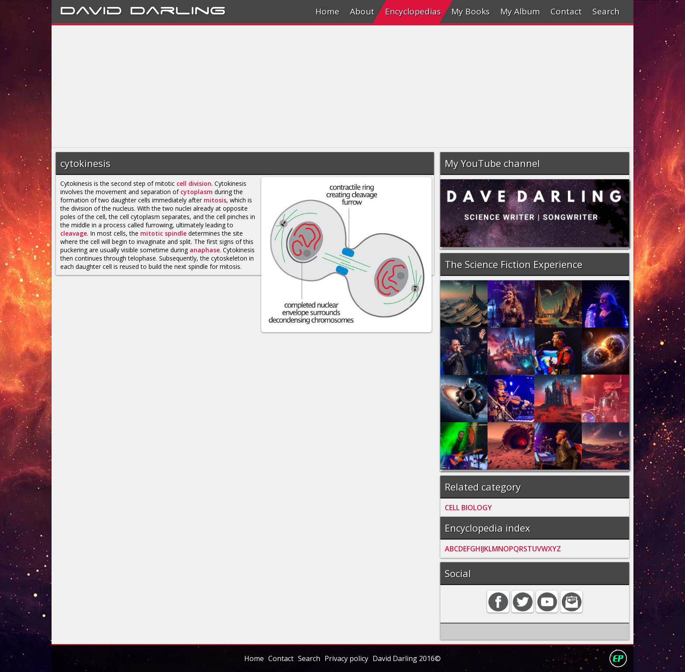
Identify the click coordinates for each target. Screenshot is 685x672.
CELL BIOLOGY (468, 507)
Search (605, 11)
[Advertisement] (314, 86)
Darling (178, 9)
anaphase (205, 250)
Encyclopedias (413, 11)
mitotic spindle (163, 233)
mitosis (215, 200)
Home (327, 11)
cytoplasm (196, 192)
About (362, 11)
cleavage (73, 233)
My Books (470, 11)
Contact (566, 11)
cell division (193, 183)
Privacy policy (346, 658)
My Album (520, 11)
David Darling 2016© (407, 658)
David (91, 9)
